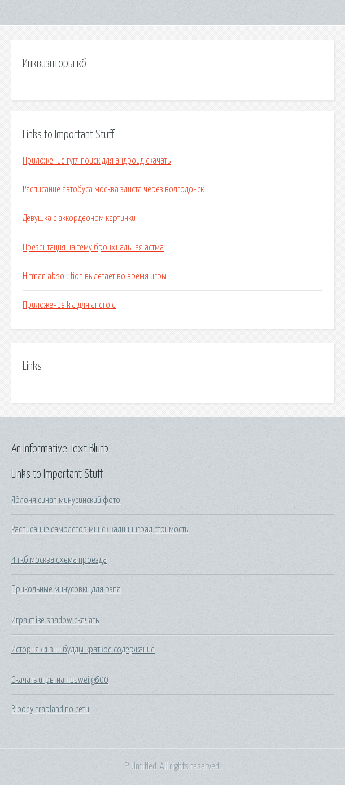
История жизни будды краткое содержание (83, 649)
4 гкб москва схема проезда (59, 560)
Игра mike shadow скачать (55, 620)
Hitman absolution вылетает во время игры (95, 276)
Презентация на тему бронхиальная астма (93, 247)
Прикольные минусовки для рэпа (66, 589)
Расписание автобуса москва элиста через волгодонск (113, 189)
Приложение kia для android (69, 305)
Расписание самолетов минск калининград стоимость (99, 529)
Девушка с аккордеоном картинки (79, 218)
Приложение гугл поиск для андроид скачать (97, 160)
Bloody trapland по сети (50, 709)
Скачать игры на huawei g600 (59, 680)
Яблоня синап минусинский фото (65, 500)
